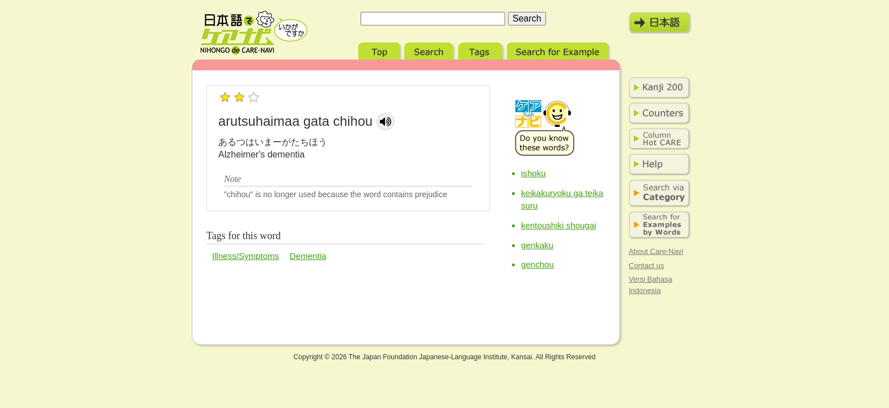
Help (657, 164)
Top (380, 50)
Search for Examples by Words (657, 225)
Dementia (308, 256)
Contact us (646, 265)
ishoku (533, 173)
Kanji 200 (657, 87)
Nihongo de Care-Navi (254, 32)
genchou (537, 264)
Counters (657, 113)
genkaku (537, 245)
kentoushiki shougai (558, 225)
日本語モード (660, 22)
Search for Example (559, 50)
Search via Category (657, 193)
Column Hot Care (657, 139)
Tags (481, 50)
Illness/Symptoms (245, 256)
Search (430, 50)
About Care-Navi (656, 251)
